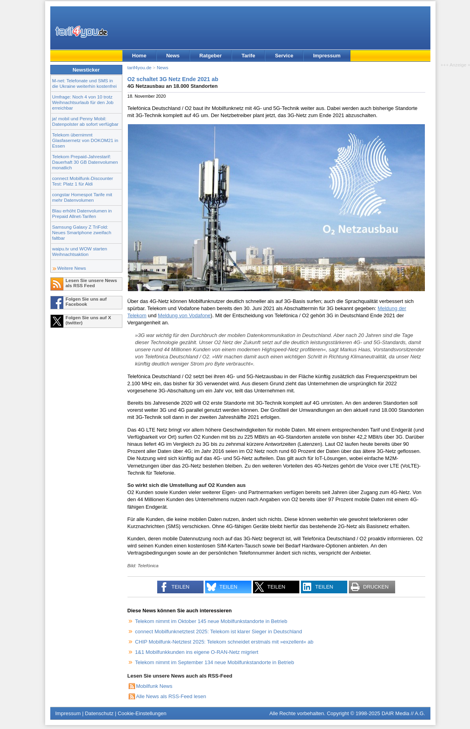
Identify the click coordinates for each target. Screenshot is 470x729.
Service (284, 56)
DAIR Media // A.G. (403, 713)
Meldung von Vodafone (184, 315)
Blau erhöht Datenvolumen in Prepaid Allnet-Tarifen (82, 213)
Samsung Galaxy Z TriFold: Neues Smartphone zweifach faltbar (81, 232)
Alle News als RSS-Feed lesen (171, 696)
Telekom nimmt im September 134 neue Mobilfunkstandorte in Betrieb (214, 662)
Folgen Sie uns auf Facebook (86, 301)
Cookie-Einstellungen (142, 713)
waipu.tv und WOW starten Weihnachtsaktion (79, 251)
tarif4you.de (139, 67)
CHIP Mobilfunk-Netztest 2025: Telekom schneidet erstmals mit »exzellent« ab (224, 642)
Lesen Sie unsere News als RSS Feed (91, 283)
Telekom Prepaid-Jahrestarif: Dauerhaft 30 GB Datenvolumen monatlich (85, 162)
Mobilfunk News (154, 686)
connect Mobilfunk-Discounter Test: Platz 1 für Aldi (82, 181)
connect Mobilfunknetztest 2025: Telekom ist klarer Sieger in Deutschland (218, 631)
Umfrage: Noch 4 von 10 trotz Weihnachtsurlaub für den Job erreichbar (83, 102)
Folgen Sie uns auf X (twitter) (88, 320)
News (173, 56)
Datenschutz (99, 713)
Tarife (248, 56)
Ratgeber (211, 56)
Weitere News (71, 268)
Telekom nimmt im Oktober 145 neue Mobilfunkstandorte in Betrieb (211, 621)
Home (139, 56)
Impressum (327, 56)
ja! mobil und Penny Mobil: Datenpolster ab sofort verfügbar (85, 121)
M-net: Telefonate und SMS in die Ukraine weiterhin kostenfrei (84, 83)
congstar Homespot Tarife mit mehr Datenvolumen (82, 197)
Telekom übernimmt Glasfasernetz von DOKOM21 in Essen (85, 140)
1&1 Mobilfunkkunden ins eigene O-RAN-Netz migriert (196, 652)
